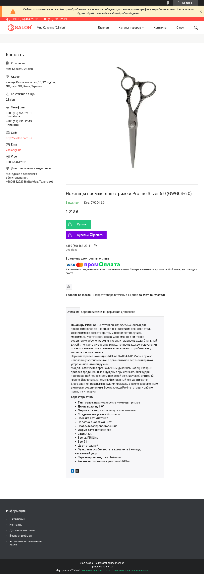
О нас (180, 27)
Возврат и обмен (21, 535)
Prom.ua (119, 563)
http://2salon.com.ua (19, 138)
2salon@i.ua (13, 150)
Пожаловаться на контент (95, 570)
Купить (82, 224)
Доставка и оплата (22, 530)
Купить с (90, 235)
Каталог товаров (130, 27)
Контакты (160, 27)
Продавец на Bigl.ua (102, 566)
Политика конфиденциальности (130, 570)
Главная (103, 27)
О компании (17, 519)
